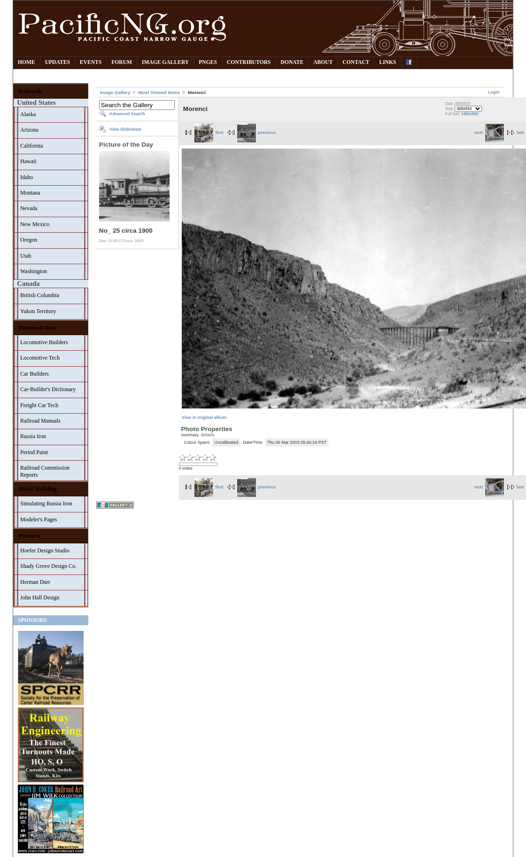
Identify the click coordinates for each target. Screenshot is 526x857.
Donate (292, 62)
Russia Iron (33, 436)
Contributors (249, 62)
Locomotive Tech (40, 357)
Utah (25, 255)
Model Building (37, 489)
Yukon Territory (38, 311)
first (209, 132)
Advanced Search (127, 113)
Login (494, 92)
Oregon (28, 239)
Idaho (26, 177)
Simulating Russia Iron (46, 503)
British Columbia (39, 295)
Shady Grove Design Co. (48, 566)
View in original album (204, 417)
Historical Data (37, 327)
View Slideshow (125, 129)
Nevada (29, 208)
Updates (57, 62)
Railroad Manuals (40, 420)
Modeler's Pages (38, 519)
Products (29, 536)
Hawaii (28, 161)
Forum (121, 62)
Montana (30, 192)
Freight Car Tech (39, 405)
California (31, 145)
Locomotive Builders (44, 342)
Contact (355, 62)
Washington (33, 271)
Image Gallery (165, 62)
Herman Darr (35, 582)
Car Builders (34, 373)
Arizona (29, 129)
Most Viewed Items (159, 92)
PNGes (208, 62)
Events (90, 62)
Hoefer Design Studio (45, 550)
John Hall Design (39, 597)
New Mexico (34, 224)
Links (387, 62)
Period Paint (34, 452)
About (323, 62)
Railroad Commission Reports (45, 471)
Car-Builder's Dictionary (48, 389)
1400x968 (469, 114)
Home (26, 62)
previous (256, 132)
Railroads (30, 91)
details (208, 434)
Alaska (28, 114)
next (489, 132)
